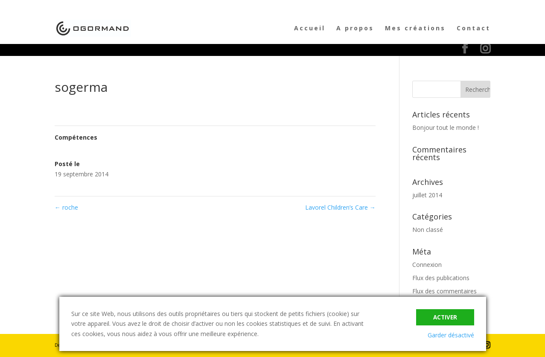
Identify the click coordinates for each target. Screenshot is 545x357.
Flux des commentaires (444, 291)
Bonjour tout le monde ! (445, 127)
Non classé (427, 229)
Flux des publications (440, 278)
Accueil (309, 28)
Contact (473, 28)
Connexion (427, 264)
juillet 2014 (427, 195)
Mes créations (415, 28)
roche (66, 207)
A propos (355, 28)
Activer (445, 317)
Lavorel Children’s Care (340, 207)
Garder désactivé (451, 335)
